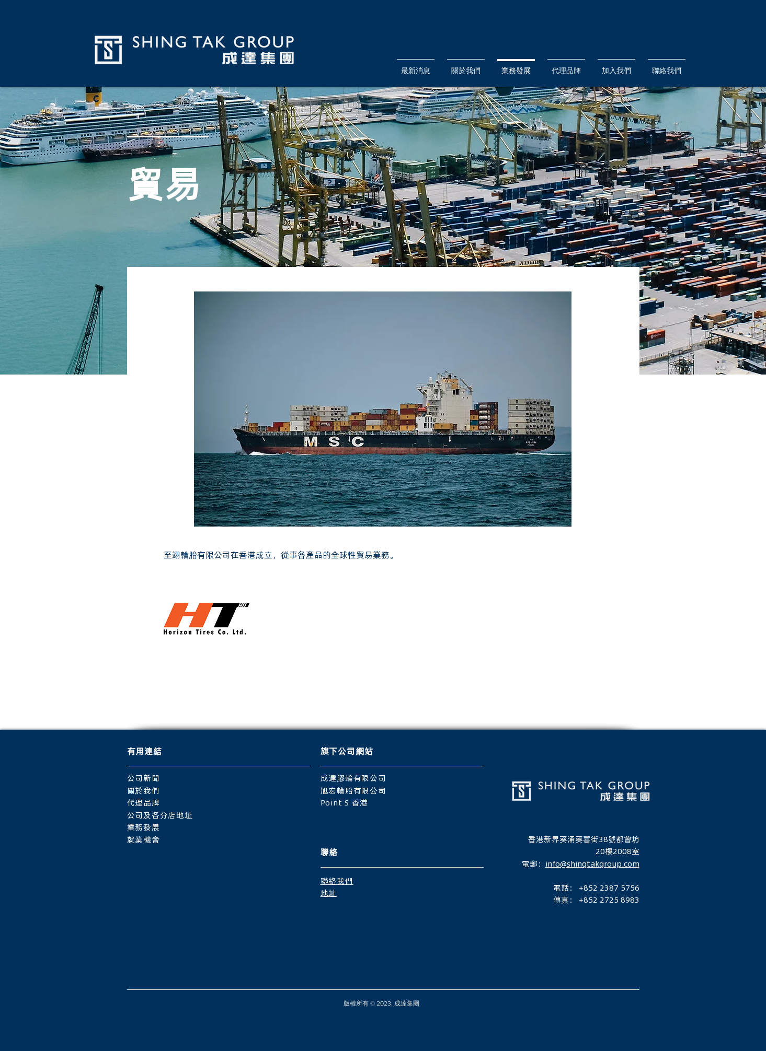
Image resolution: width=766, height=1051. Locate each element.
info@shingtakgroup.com (592, 863)
